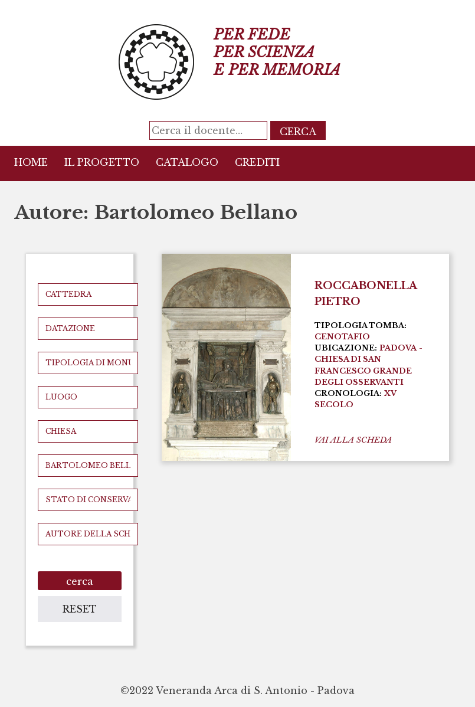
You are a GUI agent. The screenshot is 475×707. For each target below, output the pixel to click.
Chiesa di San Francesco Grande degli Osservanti (363, 370)
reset (80, 609)
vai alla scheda (353, 440)
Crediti (257, 162)
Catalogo (187, 162)
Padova (398, 347)
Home (31, 162)
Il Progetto (101, 162)
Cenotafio (342, 336)
